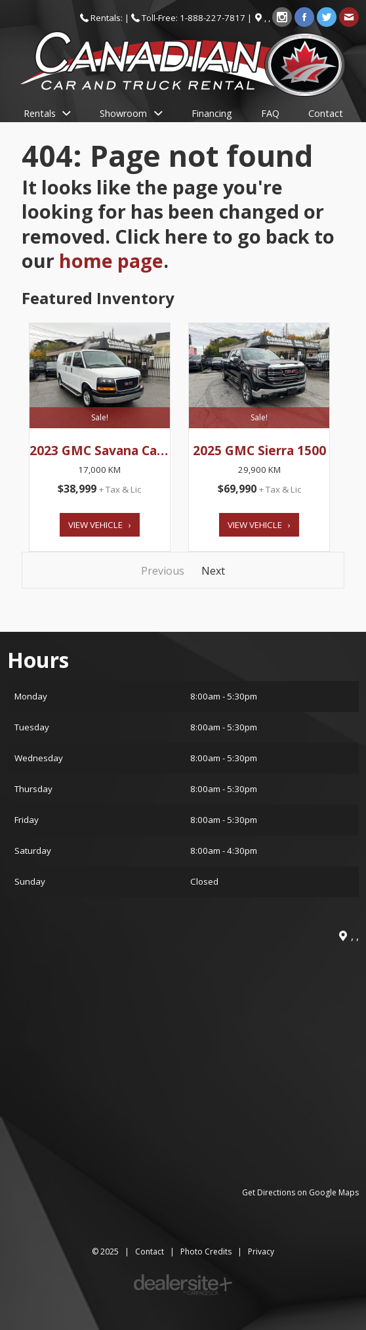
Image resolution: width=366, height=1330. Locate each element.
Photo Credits (206, 1251)
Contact (149, 1251)
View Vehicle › (99, 525)
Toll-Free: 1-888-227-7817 (193, 18)
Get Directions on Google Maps (300, 1192)
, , (268, 18)
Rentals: (108, 18)
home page (111, 260)
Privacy (261, 1251)
